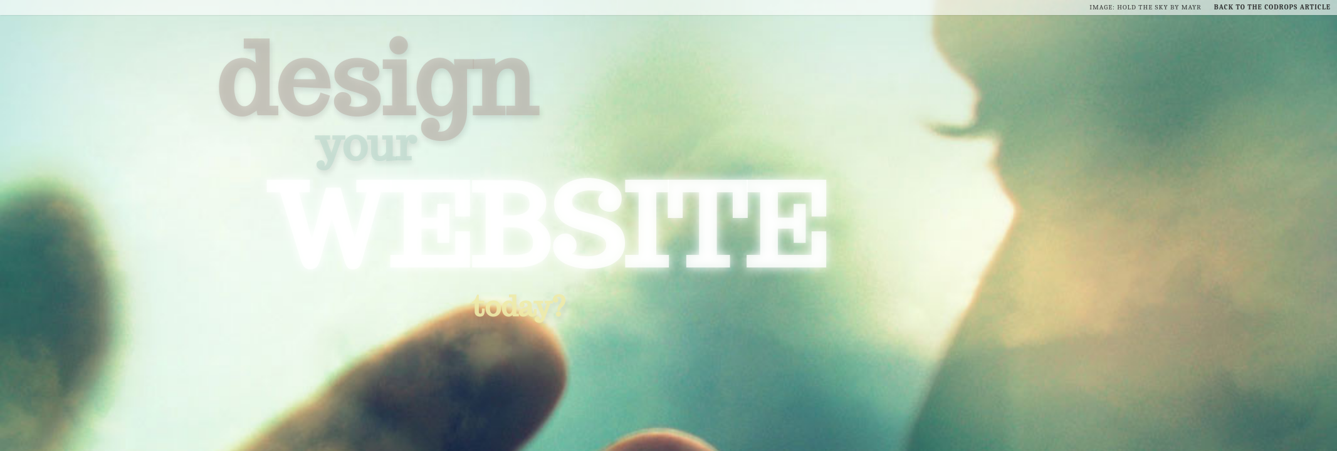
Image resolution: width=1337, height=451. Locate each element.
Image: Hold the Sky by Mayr (1145, 7)
